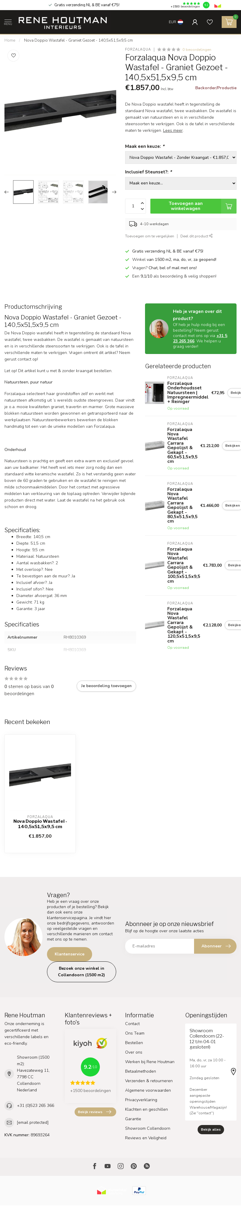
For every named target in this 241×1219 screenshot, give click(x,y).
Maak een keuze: (144, 146)
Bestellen (134, 1043)
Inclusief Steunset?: (148, 172)
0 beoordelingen (196, 49)
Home (9, 40)
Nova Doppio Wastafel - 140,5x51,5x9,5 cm (40, 824)
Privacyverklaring (141, 1100)
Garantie (133, 1119)
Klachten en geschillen (146, 1109)
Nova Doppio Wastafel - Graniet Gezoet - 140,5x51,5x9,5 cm (78, 40)
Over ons (133, 1052)
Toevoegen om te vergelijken (149, 236)
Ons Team (134, 1033)
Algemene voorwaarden (148, 1090)
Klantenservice (69, 954)
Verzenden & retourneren (149, 1081)
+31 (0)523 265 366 (35, 1105)
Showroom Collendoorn (147, 1128)
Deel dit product (196, 236)
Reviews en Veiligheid (145, 1138)
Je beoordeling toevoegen (106, 686)
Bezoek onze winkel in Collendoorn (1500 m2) (81, 972)
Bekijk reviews (94, 1111)
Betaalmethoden (140, 1071)
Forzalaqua (138, 49)
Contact (132, 1024)
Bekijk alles (211, 1129)
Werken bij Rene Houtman (149, 1062)
